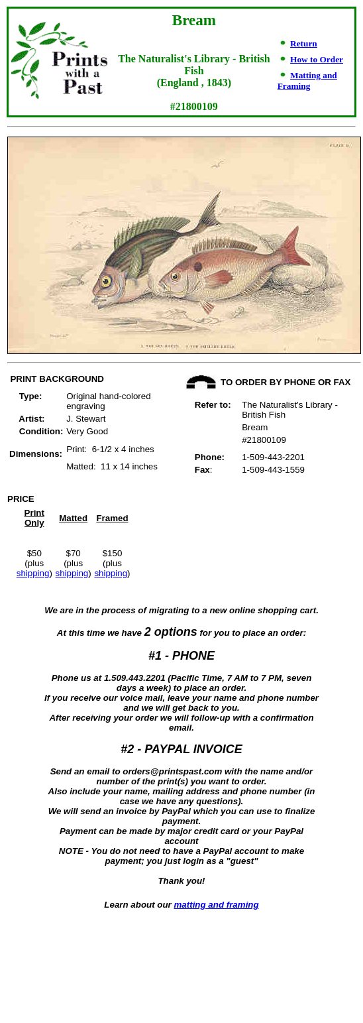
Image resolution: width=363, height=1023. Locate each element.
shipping (33, 573)
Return (303, 43)
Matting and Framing (307, 80)
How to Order (316, 59)
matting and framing (216, 905)
